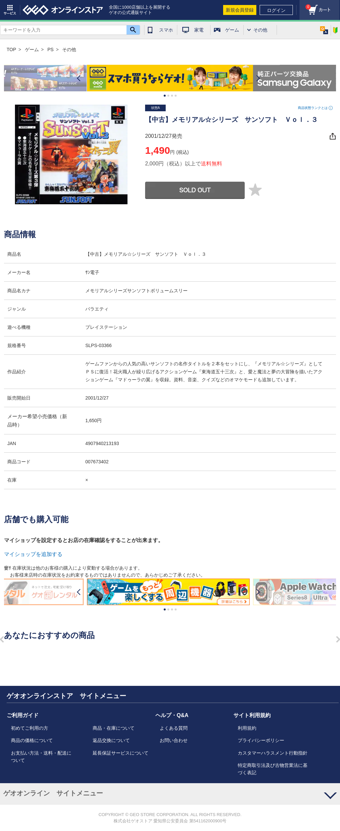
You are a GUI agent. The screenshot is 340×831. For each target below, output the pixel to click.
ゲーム (232, 30)
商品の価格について (32, 740)
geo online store (63, 10)
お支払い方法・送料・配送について (41, 756)
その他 (260, 30)
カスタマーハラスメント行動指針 (272, 753)
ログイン (276, 10)
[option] (170, 78)
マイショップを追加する (33, 554)
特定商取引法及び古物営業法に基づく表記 (272, 769)
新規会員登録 (240, 10)
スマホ (166, 30)
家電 (199, 30)
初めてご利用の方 (29, 728)
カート (305, 5)
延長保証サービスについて (120, 753)
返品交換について (111, 740)
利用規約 (247, 728)
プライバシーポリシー (261, 740)
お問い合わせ (174, 740)
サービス (10, 10)
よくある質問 (174, 728)
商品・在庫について (113, 728)
